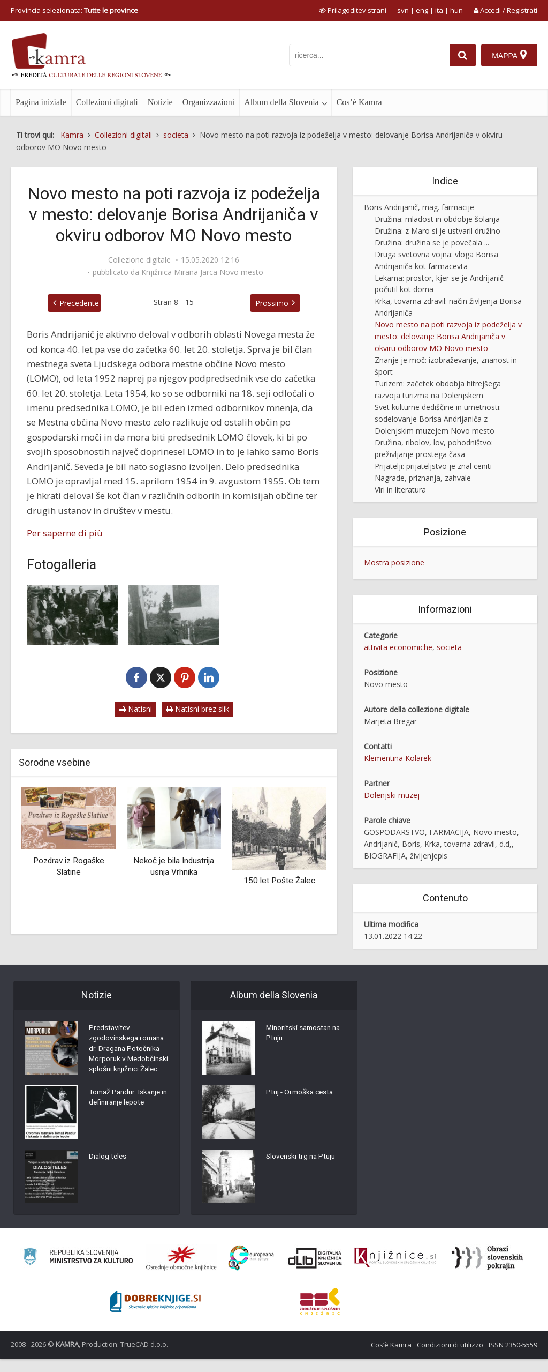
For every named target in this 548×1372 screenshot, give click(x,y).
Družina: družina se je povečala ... (432, 242)
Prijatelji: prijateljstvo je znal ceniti (433, 466)
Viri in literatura (400, 489)
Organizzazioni (208, 102)
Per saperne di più (65, 533)
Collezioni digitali (107, 102)
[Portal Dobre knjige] (155, 1314)
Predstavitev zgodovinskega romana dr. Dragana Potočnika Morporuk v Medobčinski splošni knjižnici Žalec (129, 1056)
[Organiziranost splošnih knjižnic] (181, 1271)
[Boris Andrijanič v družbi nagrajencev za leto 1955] (72, 615)
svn (403, 10)
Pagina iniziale (41, 102)
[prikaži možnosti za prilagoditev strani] (352, 10)
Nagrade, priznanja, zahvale (423, 478)
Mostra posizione (394, 562)
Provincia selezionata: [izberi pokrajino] (74, 10)
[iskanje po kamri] (368, 55)
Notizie (160, 102)
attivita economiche (398, 647)
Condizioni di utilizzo (450, 1358)
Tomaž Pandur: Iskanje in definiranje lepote (127, 1112)
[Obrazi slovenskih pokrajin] (487, 1271)
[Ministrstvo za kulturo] (78, 1271)
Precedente (77, 303)
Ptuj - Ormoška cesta (301, 1093)
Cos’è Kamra (359, 102)
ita (439, 10)
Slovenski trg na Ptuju (302, 1157)
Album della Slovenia (281, 102)
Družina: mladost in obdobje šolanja (437, 219)
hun (456, 10)
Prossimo (274, 303)
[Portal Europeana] (251, 1271)
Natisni (135, 709)
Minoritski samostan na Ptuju (305, 1034)
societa (449, 647)
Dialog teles (108, 1171)
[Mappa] (509, 55)
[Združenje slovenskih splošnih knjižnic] (395, 1271)
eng (422, 10)
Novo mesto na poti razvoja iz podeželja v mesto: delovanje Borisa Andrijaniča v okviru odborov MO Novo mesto (448, 336)
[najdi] (462, 55)
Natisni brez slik (197, 709)
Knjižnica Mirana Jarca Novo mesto (202, 272)
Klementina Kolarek (397, 758)
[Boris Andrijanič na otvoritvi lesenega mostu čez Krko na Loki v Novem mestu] (173, 615)
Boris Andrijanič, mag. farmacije (419, 207)
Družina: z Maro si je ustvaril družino (437, 231)
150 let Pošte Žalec (279, 880)
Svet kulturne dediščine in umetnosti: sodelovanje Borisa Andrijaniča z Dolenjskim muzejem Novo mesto (438, 419)
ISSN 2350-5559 (513, 1358)
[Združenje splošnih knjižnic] (320, 1314)
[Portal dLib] (315, 1271)
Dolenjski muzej (392, 795)
